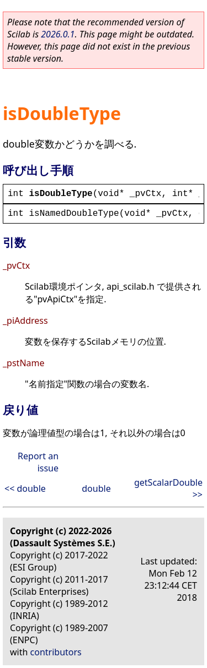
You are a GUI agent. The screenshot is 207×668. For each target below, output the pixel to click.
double (96, 488)
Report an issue (38, 462)
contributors (56, 652)
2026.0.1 (58, 34)
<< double (25, 488)
